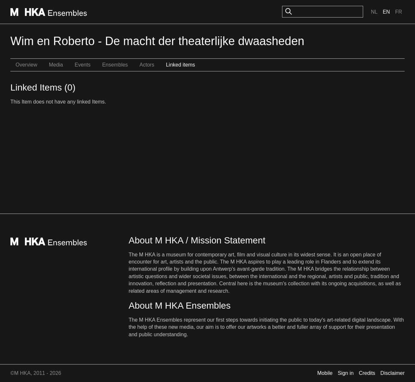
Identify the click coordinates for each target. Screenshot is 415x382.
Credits (367, 373)
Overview (26, 65)
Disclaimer (392, 373)
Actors (146, 65)
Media (56, 65)
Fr (398, 12)
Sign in (346, 373)
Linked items (180, 65)
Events (82, 65)
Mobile (325, 373)
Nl (374, 12)
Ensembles (115, 65)
